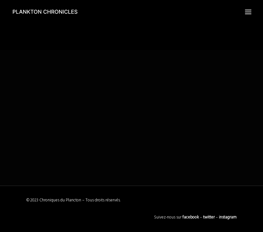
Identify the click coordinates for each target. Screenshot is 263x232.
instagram (228, 217)
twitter (209, 217)
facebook (190, 217)
